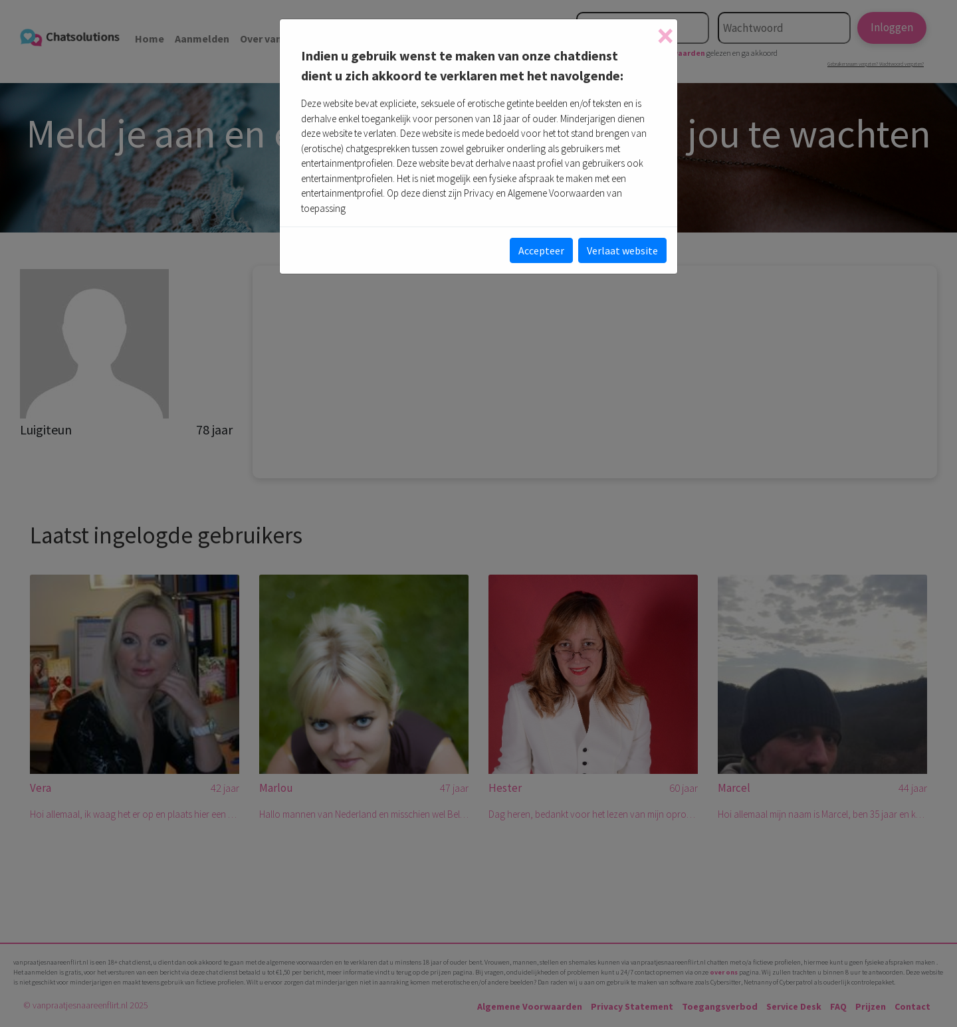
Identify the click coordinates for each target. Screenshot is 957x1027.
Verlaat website (622, 250)
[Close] (665, 36)
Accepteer (541, 250)
